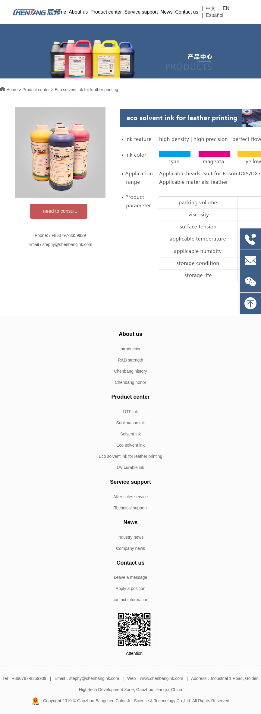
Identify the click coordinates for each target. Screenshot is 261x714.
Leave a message (130, 577)
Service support (141, 11)
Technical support (130, 507)
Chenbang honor (130, 382)
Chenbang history (130, 371)
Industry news (130, 537)
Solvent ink (130, 434)
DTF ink (130, 411)
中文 (210, 8)
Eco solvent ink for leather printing (130, 456)
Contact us (186, 11)
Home (59, 11)
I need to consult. (58, 211)
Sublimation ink (130, 422)
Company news (130, 548)
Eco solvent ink (130, 445)
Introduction (130, 348)
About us (78, 11)
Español (214, 15)
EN (226, 8)
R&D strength (130, 360)
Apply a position (131, 588)
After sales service (130, 496)
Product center (106, 11)
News (167, 11)
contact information (130, 599)
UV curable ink (130, 467)
